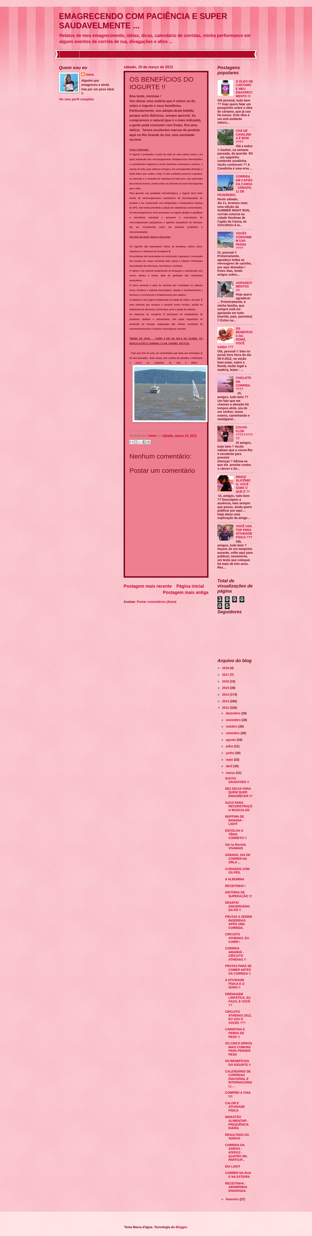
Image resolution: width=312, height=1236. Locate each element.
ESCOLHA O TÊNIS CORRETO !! (236, 834)
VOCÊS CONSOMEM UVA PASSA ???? (244, 241)
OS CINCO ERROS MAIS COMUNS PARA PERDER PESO (238, 1049)
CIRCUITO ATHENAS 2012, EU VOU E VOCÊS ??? (238, 1017)
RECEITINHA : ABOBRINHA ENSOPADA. (236, 1187)
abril (229, 766)
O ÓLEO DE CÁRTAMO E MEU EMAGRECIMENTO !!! (244, 89)
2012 (226, 707)
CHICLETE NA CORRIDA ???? (243, 383)
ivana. (90, 74)
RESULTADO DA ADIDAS (237, 1136)
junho (230, 753)
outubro (232, 726)
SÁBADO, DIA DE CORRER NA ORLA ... (237, 858)
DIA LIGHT (232, 1166)
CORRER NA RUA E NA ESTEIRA (238, 1174)
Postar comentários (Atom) (156, 602)
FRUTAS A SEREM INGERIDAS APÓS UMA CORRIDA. (238, 922)
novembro (234, 720)
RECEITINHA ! (235, 886)
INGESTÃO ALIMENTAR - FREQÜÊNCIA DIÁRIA (237, 1122)
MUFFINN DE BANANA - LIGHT (234, 820)
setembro (233, 733)
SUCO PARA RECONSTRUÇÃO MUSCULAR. (238, 806)
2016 (226, 681)
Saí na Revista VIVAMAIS (235, 846)
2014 (226, 694)
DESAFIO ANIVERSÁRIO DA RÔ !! (237, 906)
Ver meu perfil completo (76, 99)
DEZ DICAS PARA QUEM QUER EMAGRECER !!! (238, 792)
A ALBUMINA (234, 879)
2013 (226, 701)
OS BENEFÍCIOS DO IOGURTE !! (238, 1063)
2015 (226, 688)
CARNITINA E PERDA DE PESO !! (235, 1033)
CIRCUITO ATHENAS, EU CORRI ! (237, 938)
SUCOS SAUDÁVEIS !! (237, 780)
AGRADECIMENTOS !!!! (244, 286)
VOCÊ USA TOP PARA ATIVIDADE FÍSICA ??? (244, 532)
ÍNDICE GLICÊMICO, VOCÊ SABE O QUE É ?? (243, 484)
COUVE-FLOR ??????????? (244, 433)
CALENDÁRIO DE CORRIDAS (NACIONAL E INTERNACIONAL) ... (238, 1079)
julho (230, 746)
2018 (226, 668)
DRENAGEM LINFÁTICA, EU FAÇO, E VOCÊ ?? (238, 999)
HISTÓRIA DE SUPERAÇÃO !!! (238, 894)
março (231, 773)
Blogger (181, 1227)
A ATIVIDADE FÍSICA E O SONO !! (234, 983)
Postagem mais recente (148, 586)
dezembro (233, 713)
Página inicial (190, 586)
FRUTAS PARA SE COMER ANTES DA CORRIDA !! (238, 969)
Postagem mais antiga (185, 592)
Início (69, 54)
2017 (226, 674)
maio (230, 759)
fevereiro (233, 1199)
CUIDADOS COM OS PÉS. (237, 870)
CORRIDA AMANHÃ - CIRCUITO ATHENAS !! (235, 954)
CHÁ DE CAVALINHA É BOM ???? (243, 136)
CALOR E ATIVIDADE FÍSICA (235, 1107)
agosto (231, 740)
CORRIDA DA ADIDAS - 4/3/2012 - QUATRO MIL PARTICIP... (236, 1152)
